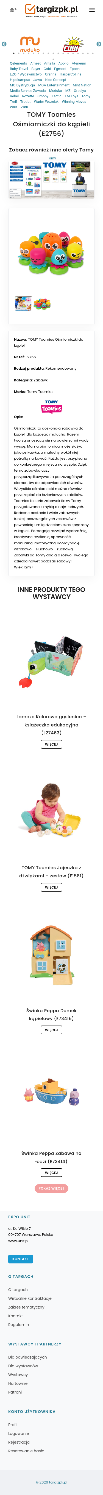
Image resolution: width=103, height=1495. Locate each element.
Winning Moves (74, 102)
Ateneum (79, 63)
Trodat (25, 102)
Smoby (42, 96)
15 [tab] (83, 53)
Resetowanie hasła (26, 1451)
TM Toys (71, 96)
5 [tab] (33, 53)
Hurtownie (18, 1383)
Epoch (75, 69)
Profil (13, 1424)
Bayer (35, 69)
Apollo (63, 63)
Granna (51, 74)
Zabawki (41, 380)
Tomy (86, 96)
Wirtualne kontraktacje (30, 1298)
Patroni (15, 1392)
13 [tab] (73, 53)
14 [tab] (78, 53)
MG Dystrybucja (22, 85)
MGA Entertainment (53, 85)
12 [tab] (68, 53)
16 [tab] (88, 53)
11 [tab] (63, 53)
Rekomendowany (61, 368)
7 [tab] (43, 53)
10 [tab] (58, 53)
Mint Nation (82, 85)
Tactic (56, 96)
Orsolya (80, 91)
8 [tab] (48, 53)
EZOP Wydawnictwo (26, 74)
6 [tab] (38, 53)
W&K (14, 107)
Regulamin (18, 1324)
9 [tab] (53, 53)
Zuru (24, 107)
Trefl (13, 102)
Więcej (51, 744)
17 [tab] (93, 53)
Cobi (47, 69)
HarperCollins (70, 74)
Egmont (60, 69)
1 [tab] (13, 53)
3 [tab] (23, 53)
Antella (49, 63)
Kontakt (20, 1259)
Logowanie (18, 1433)
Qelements (18, 63)
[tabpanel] (30, 44)
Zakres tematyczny (26, 1307)
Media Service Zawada (28, 91)
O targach (18, 1289)
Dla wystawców (23, 1366)
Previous (4, 44)
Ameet (35, 63)
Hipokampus (20, 80)
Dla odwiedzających (27, 1357)
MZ (68, 91)
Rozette (28, 96)
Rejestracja (19, 1442)
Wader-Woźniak (46, 102)
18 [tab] (53, 59)
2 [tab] (18, 53)
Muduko (55, 91)
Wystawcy (18, 1374)
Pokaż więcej (51, 1188)
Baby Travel (19, 69)
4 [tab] (28, 53)
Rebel (14, 96)
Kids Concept (55, 80)
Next (99, 44)
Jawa (37, 80)
